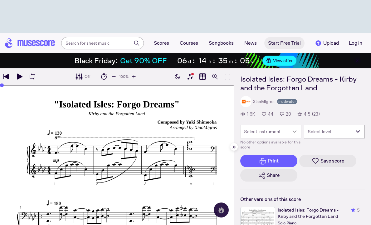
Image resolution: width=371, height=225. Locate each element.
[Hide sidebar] (234, 147)
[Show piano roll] (202, 76)
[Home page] (30, 43)
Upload (327, 43)
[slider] (2, 85)
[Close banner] (357, 60)
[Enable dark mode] (177, 76)
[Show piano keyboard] (190, 76)
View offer (279, 60)
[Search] (137, 43)
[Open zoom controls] (215, 76)
